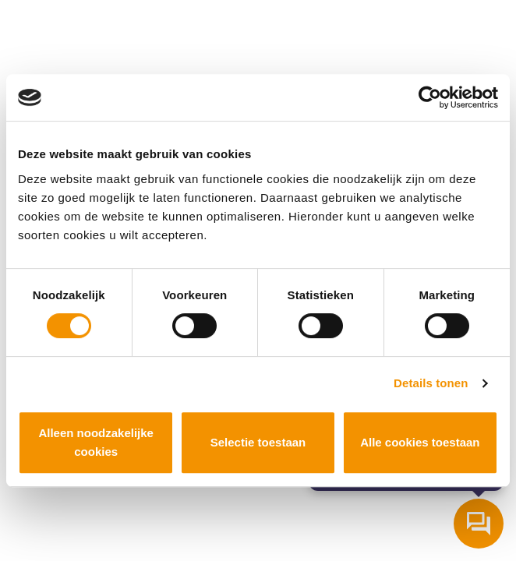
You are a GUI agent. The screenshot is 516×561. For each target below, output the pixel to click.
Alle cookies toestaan (419, 442)
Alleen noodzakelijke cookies (96, 442)
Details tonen (431, 383)
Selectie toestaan (258, 442)
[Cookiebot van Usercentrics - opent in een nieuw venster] (430, 97)
